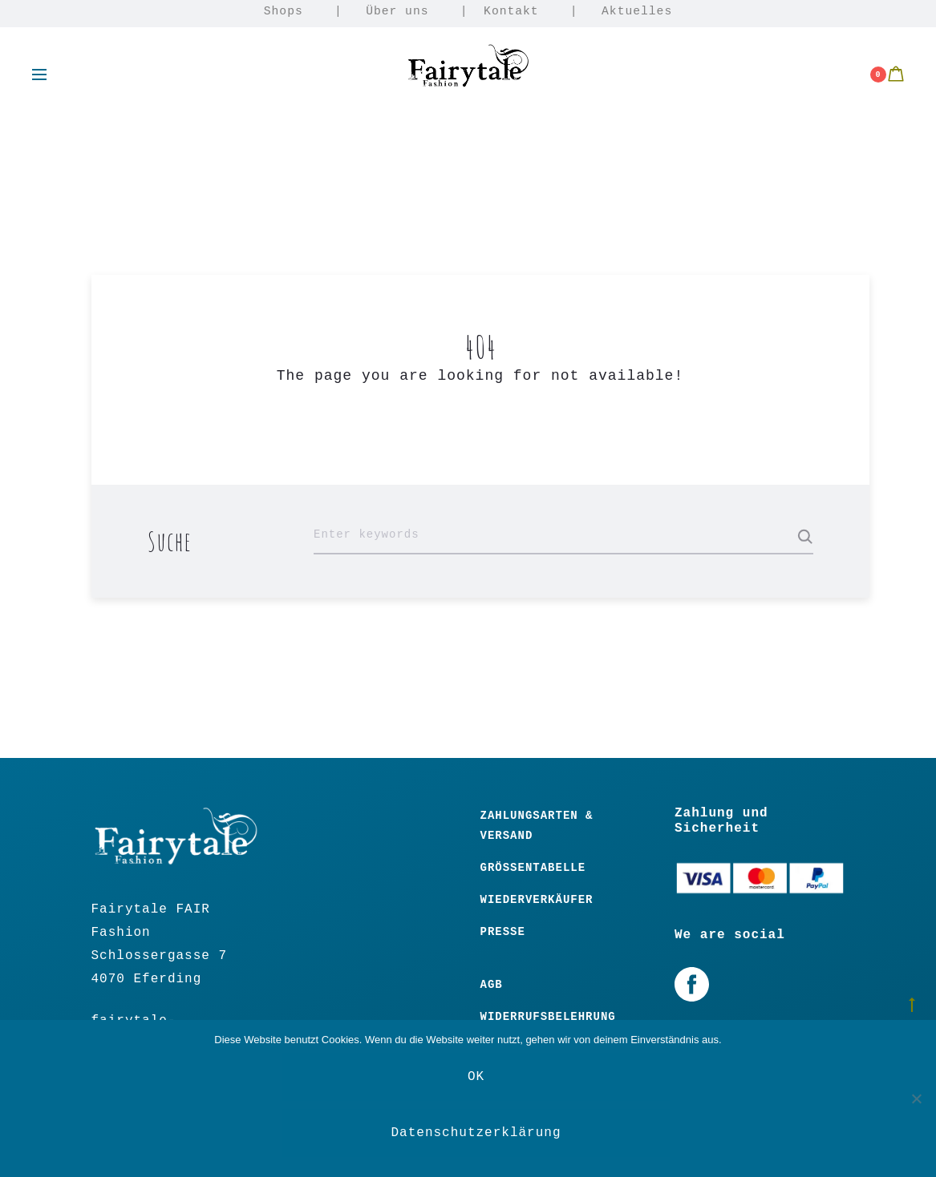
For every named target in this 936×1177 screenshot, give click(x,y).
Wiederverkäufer (537, 899)
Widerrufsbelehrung (548, 1016)
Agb (491, 984)
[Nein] (916, 1098)
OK (476, 1077)
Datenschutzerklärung (476, 1133)
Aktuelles (637, 11)
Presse (502, 931)
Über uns (397, 11)
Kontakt (511, 11)
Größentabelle (533, 867)
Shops (283, 11)
